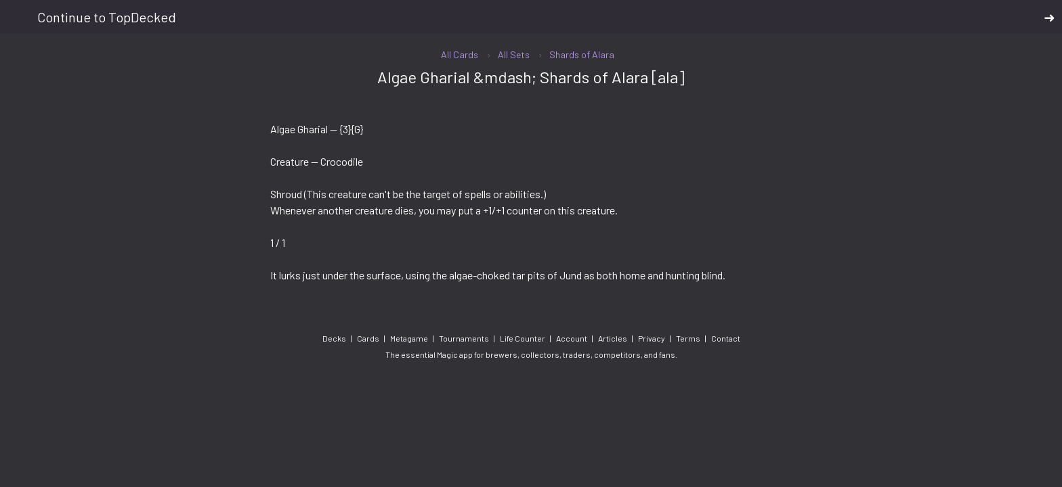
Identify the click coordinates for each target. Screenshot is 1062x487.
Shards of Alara (581, 54)
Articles (612, 338)
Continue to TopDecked (546, 17)
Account (571, 338)
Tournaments (464, 338)
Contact (725, 338)
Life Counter (522, 338)
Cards (368, 338)
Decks (334, 338)
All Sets (514, 54)
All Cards (459, 54)
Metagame (409, 338)
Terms (688, 338)
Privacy (651, 338)
